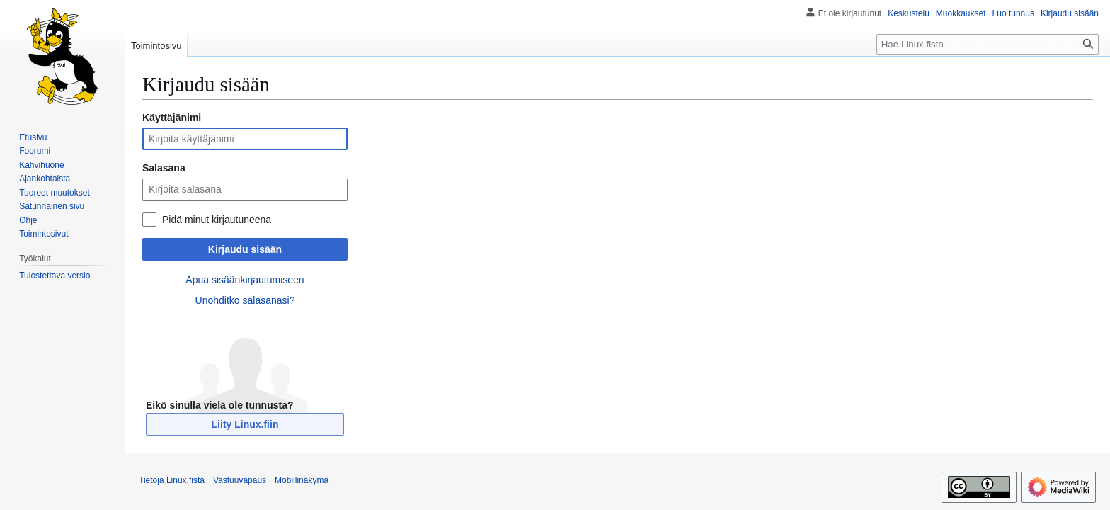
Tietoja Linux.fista (172, 480)
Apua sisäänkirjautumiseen (244, 279)
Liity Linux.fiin (245, 424)
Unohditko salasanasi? (245, 300)
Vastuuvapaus (239, 480)
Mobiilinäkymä (301, 480)
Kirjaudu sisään (245, 249)
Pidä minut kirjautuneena (216, 219)
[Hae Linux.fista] (987, 44)
